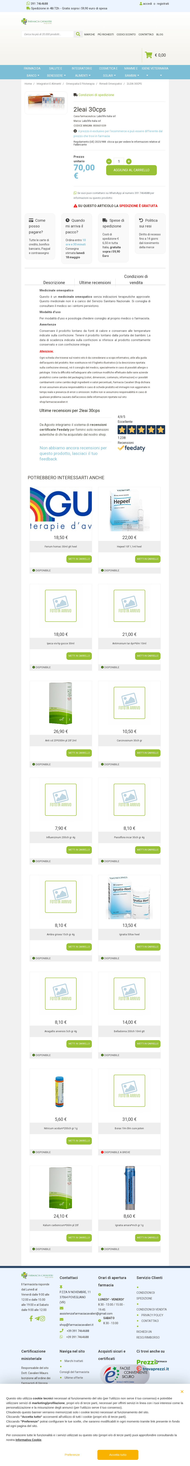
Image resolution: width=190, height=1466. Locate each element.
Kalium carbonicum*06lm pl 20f (61, 1225)
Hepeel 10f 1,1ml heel (129, 546)
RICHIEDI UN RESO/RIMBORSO (148, 1334)
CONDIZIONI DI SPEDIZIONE (146, 1295)
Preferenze (72, 1454)
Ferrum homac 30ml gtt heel (61, 546)
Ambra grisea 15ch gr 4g (61, 934)
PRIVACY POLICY (152, 1315)
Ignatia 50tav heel (129, 934)
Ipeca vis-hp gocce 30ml (60, 643)
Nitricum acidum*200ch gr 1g (60, 1128)
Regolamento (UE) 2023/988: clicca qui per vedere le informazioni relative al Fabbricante (117, 143)
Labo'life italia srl (106, 116)
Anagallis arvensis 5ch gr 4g (60, 1031)
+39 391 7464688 (74, 1331)
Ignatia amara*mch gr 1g (129, 1225)
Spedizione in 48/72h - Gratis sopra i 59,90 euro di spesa (66, 8)
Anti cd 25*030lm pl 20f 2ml (60, 740)
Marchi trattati (74, 1361)
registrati (163, 4)
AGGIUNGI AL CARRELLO (131, 170)
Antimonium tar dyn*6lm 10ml (129, 643)
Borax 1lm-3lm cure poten (129, 1128)
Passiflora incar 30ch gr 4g (129, 837)
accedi (147, 4)
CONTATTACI (150, 1321)
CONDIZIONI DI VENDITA (152, 1309)
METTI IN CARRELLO (79, 559)
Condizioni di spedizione (96, 95)
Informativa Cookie (28, 1439)
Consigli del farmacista (74, 1372)
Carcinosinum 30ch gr (129, 740)
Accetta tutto (117, 1454)
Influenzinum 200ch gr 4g (60, 837)
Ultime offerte (74, 1377)
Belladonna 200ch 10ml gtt (129, 1031)
